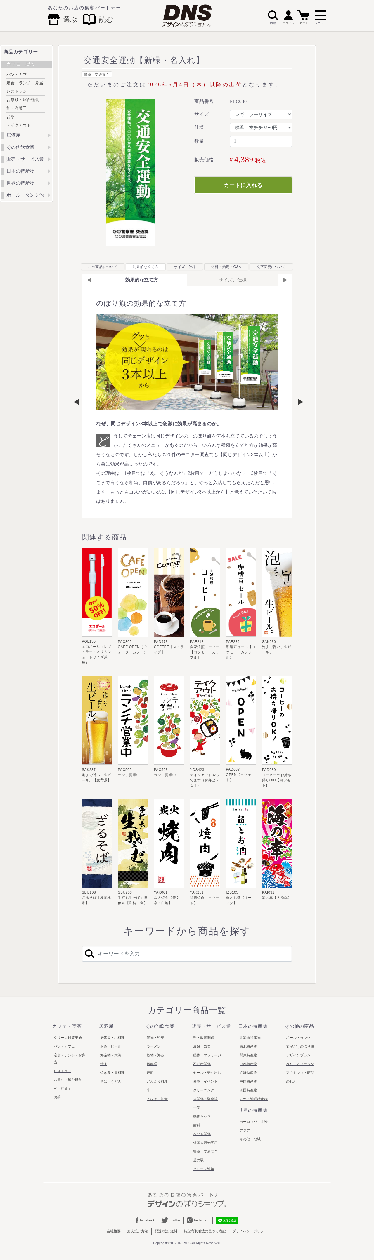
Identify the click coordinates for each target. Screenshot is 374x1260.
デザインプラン (298, 1055)
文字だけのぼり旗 (300, 1046)
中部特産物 (248, 1064)
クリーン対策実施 (68, 1038)
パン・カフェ (18, 74)
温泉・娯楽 (202, 1046)
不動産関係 (202, 1064)
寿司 (150, 1073)
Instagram (198, 1220)
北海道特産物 (250, 1038)
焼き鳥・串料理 (112, 1073)
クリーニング (203, 1090)
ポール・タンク (298, 1038)
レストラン (16, 91)
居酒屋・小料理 (112, 1038)
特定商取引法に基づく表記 (205, 1231)
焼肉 (103, 1064)
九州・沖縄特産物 (254, 1099)
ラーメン (154, 1046)
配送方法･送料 (166, 1231)
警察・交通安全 (97, 74)
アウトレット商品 (300, 1073)
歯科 (196, 1125)
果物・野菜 (155, 1038)
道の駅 (198, 1160)
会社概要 (114, 1231)
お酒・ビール (110, 1046)
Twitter (171, 1220)
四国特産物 (248, 1090)
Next (298, 402)
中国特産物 (248, 1081)
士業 (196, 1108)
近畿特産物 (248, 1073)
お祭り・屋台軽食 (22, 99)
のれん (291, 1081)
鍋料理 (152, 1064)
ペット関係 (202, 1134)
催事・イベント (205, 1081)
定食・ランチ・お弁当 (69, 1058)
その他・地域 (250, 1139)
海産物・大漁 (110, 1055)
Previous (76, 402)
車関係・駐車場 (205, 1099)
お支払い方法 (137, 1231)
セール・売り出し (207, 1073)
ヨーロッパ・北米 (254, 1122)
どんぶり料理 (157, 1081)
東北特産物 (248, 1046)
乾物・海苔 (155, 1055)
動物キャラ (202, 1116)
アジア (245, 1130)
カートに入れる (243, 185)
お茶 (10, 116)
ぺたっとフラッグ (300, 1064)
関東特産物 (248, 1055)
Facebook (145, 1220)
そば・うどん (110, 1081)
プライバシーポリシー (249, 1231)
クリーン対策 (203, 1169)
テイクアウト (18, 125)
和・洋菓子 (16, 108)
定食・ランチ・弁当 (24, 82)
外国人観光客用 (205, 1143)
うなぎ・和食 (157, 1099)
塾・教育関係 (203, 1038)
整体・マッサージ (207, 1055)
